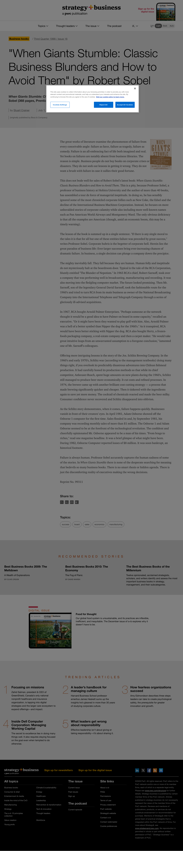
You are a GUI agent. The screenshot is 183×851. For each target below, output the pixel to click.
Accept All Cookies (125, 105)
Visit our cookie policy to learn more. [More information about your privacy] (110, 97)
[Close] (135, 88)
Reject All (104, 105)
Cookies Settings (60, 105)
